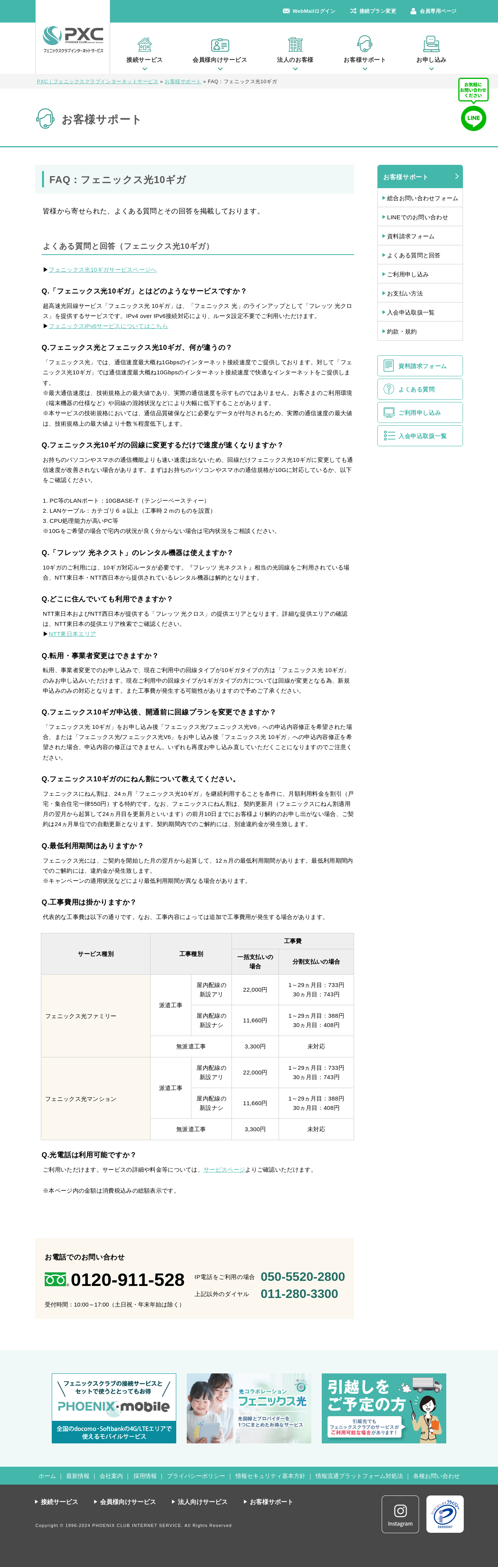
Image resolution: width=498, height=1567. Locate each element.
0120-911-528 (128, 1279)
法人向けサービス (203, 1502)
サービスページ (224, 1169)
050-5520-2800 (303, 1277)
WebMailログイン (314, 11)
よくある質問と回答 (414, 255)
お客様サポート (365, 59)
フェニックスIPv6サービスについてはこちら (108, 326)
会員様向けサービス (220, 59)
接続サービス (144, 59)
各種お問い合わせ (436, 1476)
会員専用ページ (438, 11)
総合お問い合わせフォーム (423, 198)
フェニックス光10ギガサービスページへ (102, 269)
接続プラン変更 (377, 11)
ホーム (47, 1476)
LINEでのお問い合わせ (417, 217)
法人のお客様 (295, 59)
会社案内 (111, 1476)
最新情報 (77, 1476)
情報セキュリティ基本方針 (270, 1476)
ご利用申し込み (408, 274)
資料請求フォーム (411, 236)
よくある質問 (416, 389)
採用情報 (145, 1476)
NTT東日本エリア (72, 634)
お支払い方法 (405, 293)
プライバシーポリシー (196, 1476)
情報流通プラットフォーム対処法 (359, 1476)
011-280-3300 (299, 1294)
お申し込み (431, 59)
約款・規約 (402, 331)
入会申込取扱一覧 (411, 312)
